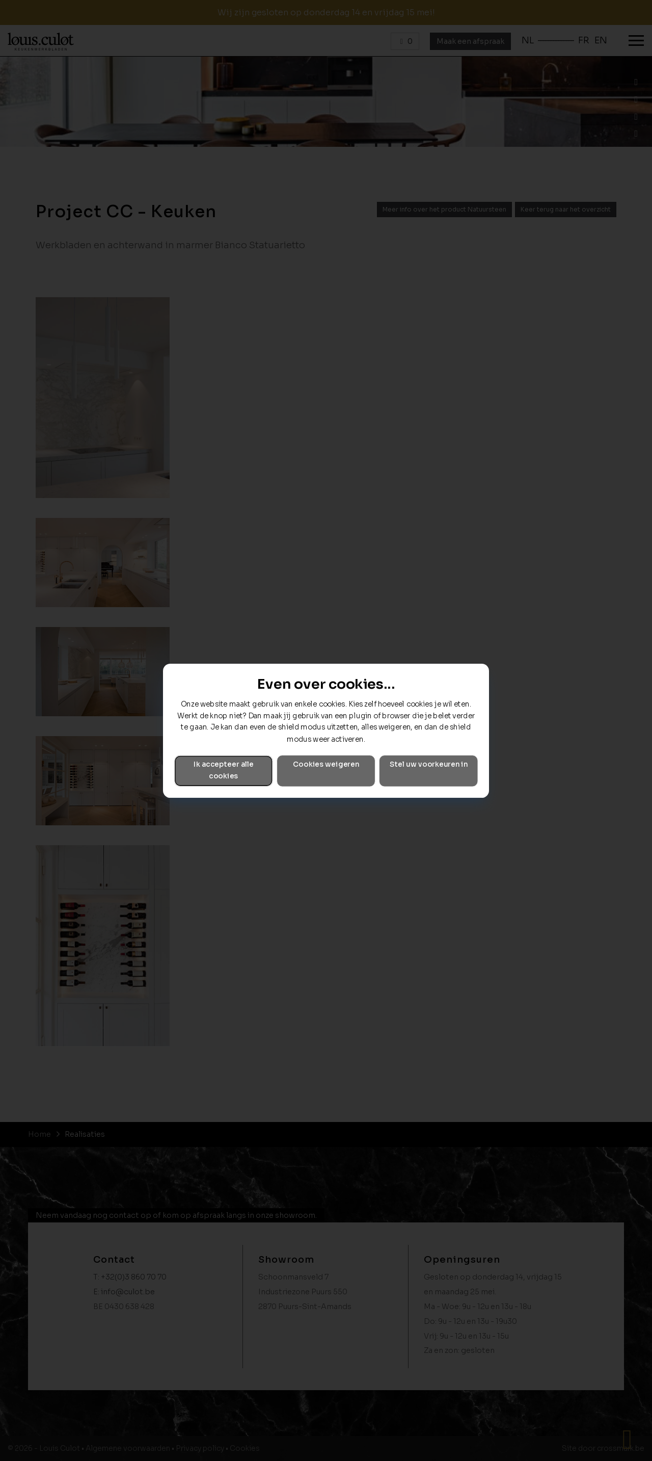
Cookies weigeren (326, 764)
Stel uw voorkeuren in (429, 764)
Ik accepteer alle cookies (224, 770)
